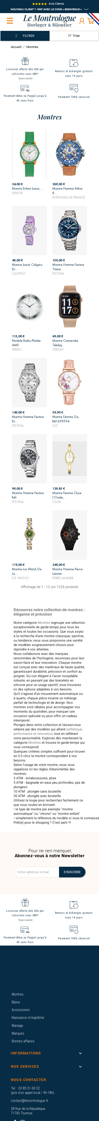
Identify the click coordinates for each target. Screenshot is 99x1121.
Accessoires (21, 1010)
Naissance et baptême (28, 1018)
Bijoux (16, 1002)
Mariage (17, 1026)
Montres (18, 994)
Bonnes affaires (23, 1041)
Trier (74, 36)
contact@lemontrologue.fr (29, 1101)
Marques (18, 1033)
